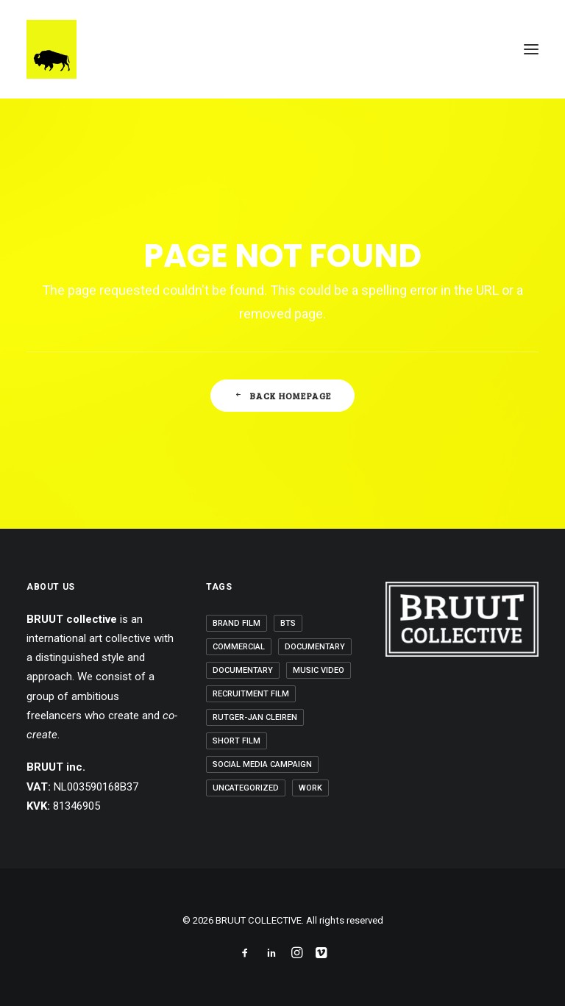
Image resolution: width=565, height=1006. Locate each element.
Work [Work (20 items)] (310, 788)
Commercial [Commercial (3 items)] (239, 647)
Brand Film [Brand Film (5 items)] (236, 623)
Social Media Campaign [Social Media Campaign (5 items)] (262, 764)
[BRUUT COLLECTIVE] (51, 49)
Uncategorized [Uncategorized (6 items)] (246, 788)
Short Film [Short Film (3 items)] (236, 741)
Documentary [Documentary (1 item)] (315, 647)
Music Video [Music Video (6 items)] (318, 670)
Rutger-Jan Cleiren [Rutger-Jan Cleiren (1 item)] (255, 717)
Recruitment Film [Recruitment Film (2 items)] (251, 694)
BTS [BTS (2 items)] (288, 623)
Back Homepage (283, 396)
